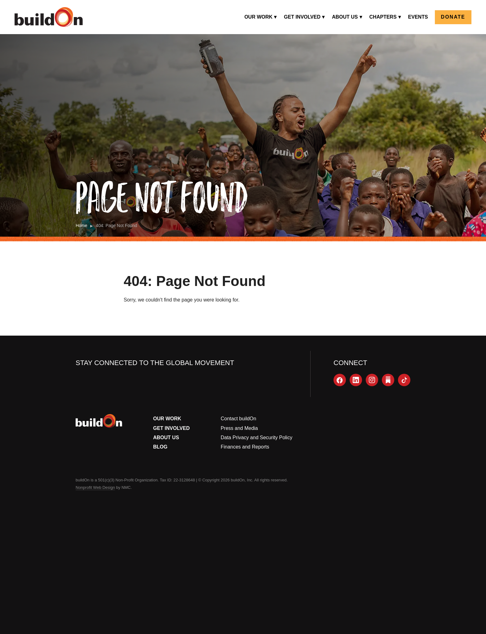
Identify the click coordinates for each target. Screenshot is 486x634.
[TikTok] (404, 380)
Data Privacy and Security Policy (256, 437)
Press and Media (239, 428)
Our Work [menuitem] (258, 17)
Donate (453, 17)
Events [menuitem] (418, 17)
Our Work (167, 418)
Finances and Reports (245, 446)
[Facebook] (340, 380)
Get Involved (171, 428)
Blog (160, 446)
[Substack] (388, 380)
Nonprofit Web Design (95, 487)
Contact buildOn (238, 418)
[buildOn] (49, 17)
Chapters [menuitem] (383, 17)
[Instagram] (372, 380)
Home (81, 225)
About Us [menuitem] (345, 17)
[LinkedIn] (356, 380)
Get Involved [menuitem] (302, 17)
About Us (166, 437)
